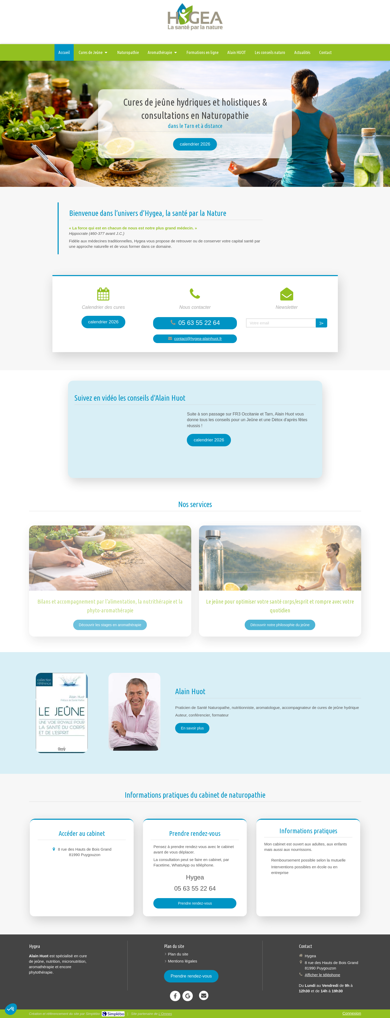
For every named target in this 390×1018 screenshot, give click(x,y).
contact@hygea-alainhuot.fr (198, 338)
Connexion (352, 1013)
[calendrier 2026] (195, 144)
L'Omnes (165, 1014)
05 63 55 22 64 (199, 322)
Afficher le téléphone (322, 975)
